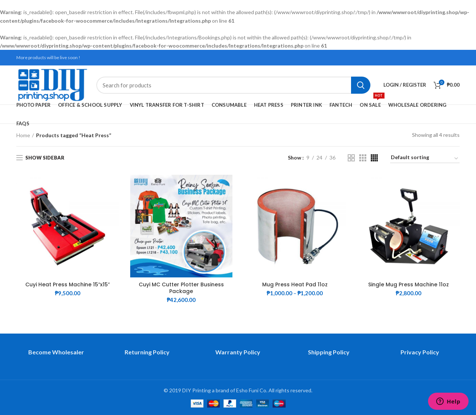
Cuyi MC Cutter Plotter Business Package (181, 288)
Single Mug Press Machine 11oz (408, 284)
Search (360, 85)
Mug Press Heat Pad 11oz (295, 284)
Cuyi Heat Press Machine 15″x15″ (67, 284)
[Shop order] (425, 158)
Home (23, 135)
